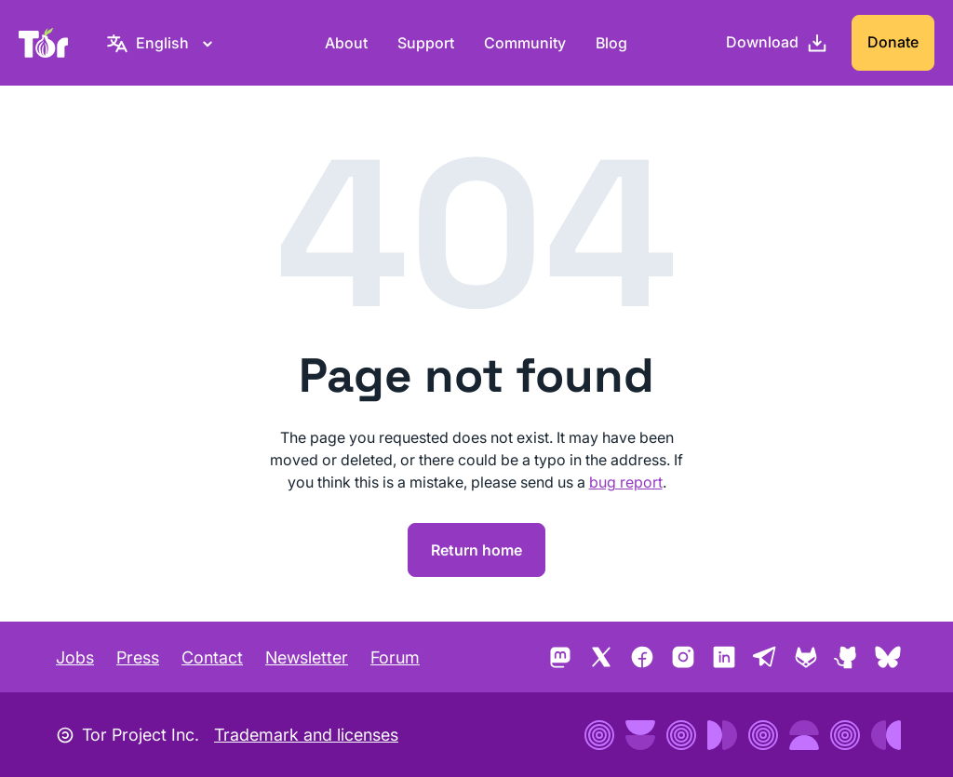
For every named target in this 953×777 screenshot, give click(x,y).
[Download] (777, 43)
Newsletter (306, 657)
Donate (893, 42)
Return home (476, 550)
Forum (395, 657)
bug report (626, 482)
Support (425, 42)
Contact (212, 657)
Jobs (75, 657)
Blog (611, 42)
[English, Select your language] (162, 43)
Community (525, 42)
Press (137, 657)
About (346, 42)
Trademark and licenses (306, 734)
